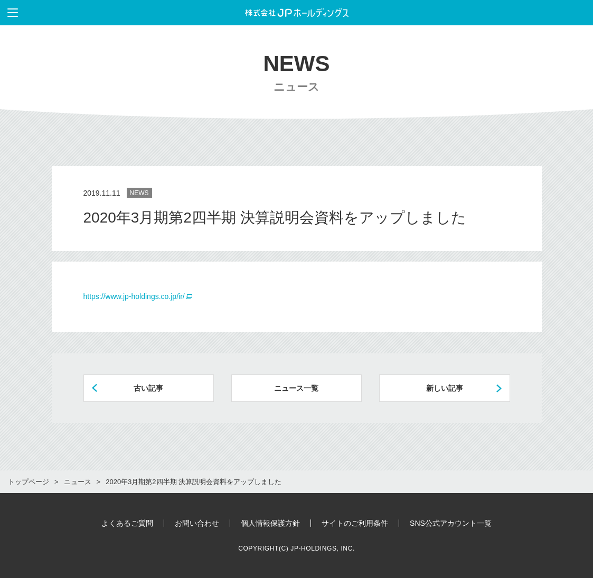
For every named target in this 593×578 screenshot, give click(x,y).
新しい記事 (444, 388)
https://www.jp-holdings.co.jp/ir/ (134, 296)
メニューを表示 (9, 12)
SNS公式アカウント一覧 (451, 523)
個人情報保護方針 (270, 523)
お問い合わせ (197, 523)
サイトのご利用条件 (355, 523)
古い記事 (148, 388)
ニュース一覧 (296, 388)
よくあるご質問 (127, 523)
